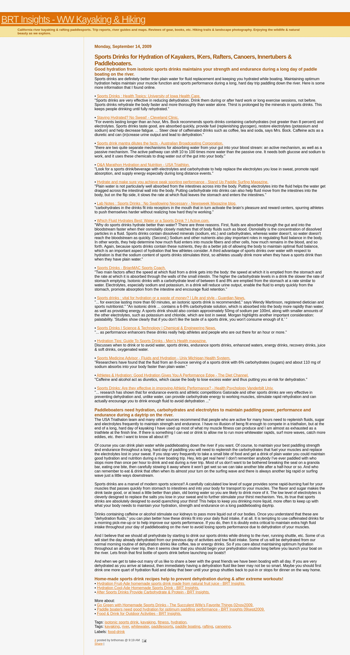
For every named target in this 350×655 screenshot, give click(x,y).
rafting (207, 626)
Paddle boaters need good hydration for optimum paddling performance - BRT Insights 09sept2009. (181, 609)
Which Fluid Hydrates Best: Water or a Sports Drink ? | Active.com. (153, 221)
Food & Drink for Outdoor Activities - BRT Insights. (139, 614)
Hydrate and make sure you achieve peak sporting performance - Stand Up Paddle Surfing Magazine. (182, 182)
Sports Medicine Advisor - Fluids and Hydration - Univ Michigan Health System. (163, 358)
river (125, 626)
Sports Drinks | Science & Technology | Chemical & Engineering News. (156, 328)
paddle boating (187, 626)
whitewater (140, 626)
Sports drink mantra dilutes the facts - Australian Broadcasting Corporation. (160, 143)
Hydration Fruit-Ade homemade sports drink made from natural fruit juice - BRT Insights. (171, 584)
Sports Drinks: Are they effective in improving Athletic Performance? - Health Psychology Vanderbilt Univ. (185, 388)
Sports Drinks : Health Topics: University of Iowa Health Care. (149, 96)
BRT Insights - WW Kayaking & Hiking (73, 19)
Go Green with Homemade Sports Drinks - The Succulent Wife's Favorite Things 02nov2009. (175, 605)
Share (98, 643)
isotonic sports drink (121, 622)
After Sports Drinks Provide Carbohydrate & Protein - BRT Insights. (153, 592)
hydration (179, 622)
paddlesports (162, 626)
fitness (163, 622)
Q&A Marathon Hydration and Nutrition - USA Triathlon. (143, 165)
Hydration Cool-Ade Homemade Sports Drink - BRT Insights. (148, 588)
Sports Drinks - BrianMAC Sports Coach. (131, 268)
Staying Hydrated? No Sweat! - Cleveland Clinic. (138, 117)
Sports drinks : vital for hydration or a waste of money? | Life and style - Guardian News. (171, 298)
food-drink (116, 632)
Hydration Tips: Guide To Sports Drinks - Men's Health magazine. (152, 341)
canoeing (223, 626)
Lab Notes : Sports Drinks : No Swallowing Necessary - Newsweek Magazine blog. (166, 203)
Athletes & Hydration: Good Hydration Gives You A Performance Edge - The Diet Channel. (173, 375)
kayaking (147, 622)
